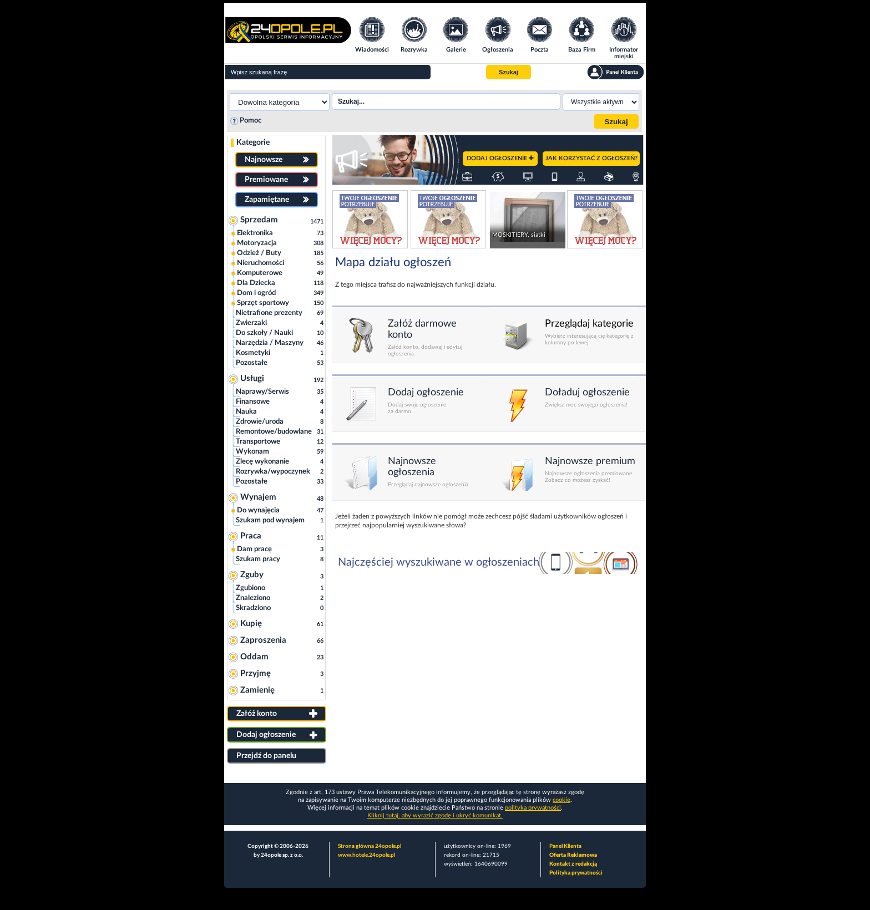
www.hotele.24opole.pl (366, 855)
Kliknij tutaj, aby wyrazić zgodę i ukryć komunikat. (435, 815)
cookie (561, 800)
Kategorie (253, 142)
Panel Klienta (565, 846)
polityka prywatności (533, 808)
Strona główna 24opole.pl (369, 846)
